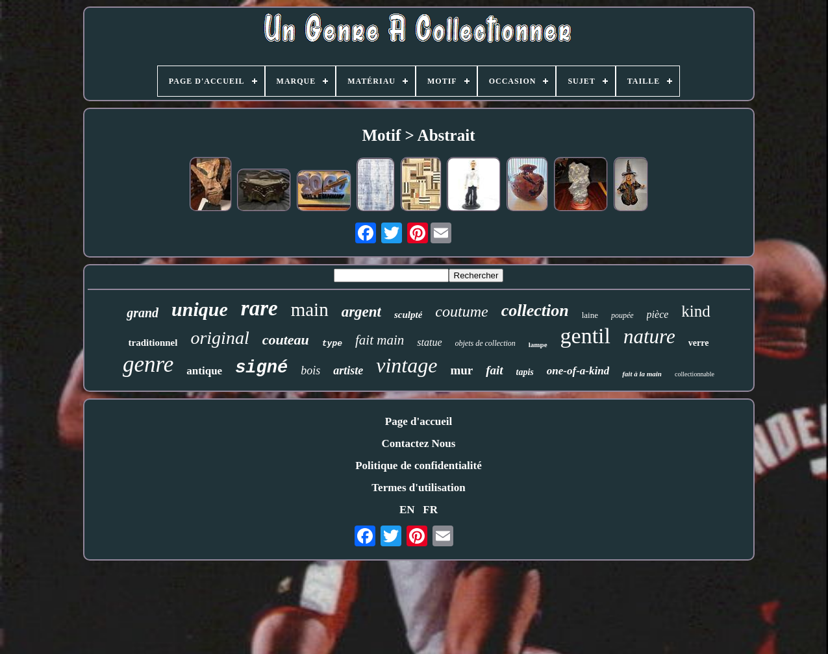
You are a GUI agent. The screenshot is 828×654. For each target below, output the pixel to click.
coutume (461, 311)
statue (429, 342)
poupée (622, 315)
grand (142, 313)
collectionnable (694, 374)
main (310, 309)
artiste (348, 370)
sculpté (408, 314)
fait (494, 370)
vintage (406, 365)
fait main (379, 340)
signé (261, 368)
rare (259, 308)
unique (199, 309)
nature (649, 336)
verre (698, 343)
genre (148, 364)
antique (204, 371)
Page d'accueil (418, 421)
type (332, 343)
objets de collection (485, 343)
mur (461, 370)
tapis (525, 372)
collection (535, 310)
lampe (538, 344)
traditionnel (153, 342)
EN (407, 509)
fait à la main (642, 374)
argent (361, 312)
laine (590, 315)
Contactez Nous (419, 443)
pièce (658, 314)
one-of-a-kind (578, 371)
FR (430, 509)
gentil (585, 336)
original (219, 338)
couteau (285, 340)
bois (310, 370)
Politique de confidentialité (418, 465)
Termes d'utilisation (418, 487)
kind (695, 311)
